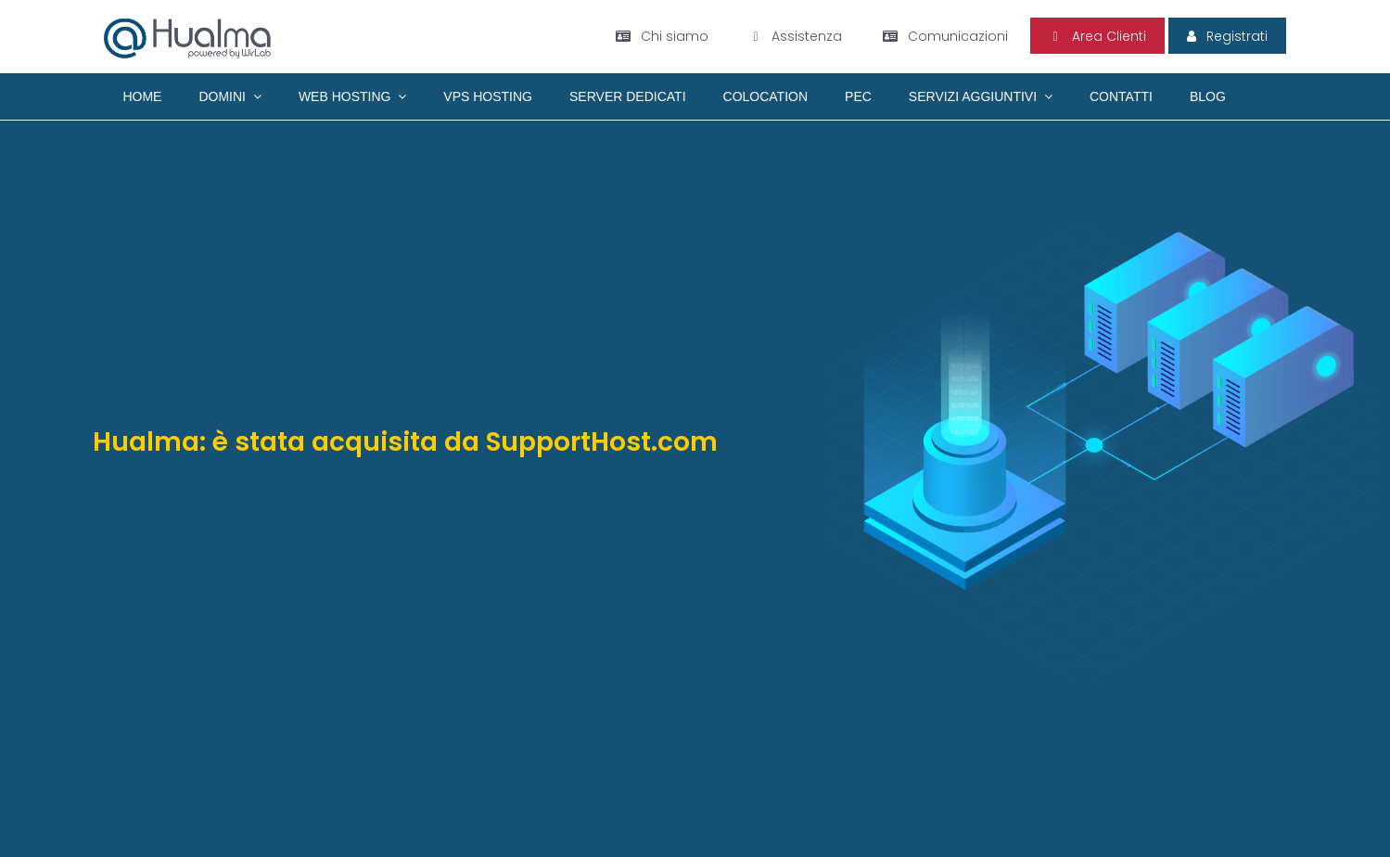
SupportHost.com (602, 442)
